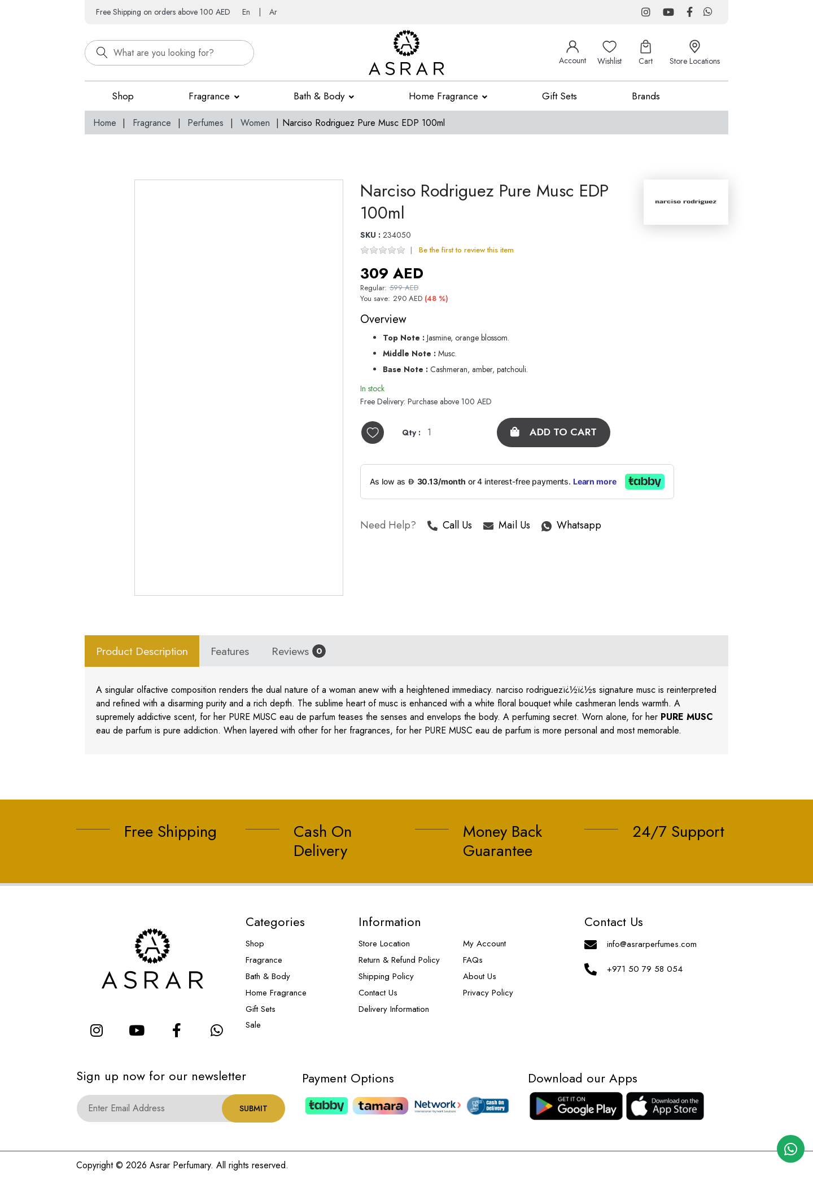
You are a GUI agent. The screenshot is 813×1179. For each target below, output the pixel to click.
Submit (253, 1108)
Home (104, 122)
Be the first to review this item (466, 250)
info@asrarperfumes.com (652, 944)
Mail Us (506, 526)
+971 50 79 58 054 (645, 969)
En (246, 12)
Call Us (449, 526)
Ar (273, 12)
